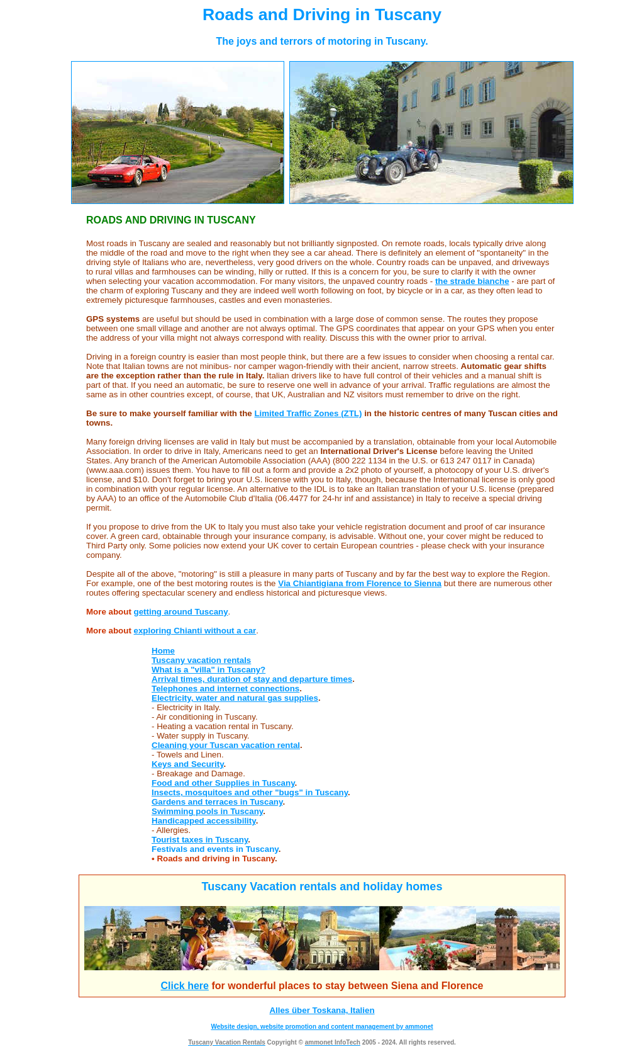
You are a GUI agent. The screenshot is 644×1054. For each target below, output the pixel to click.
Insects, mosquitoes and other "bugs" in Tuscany (250, 792)
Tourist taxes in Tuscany (200, 839)
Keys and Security (188, 764)
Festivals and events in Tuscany (215, 849)
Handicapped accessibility (204, 820)
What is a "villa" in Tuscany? (208, 669)
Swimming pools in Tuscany (207, 811)
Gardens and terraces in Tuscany (217, 802)
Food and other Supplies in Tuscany (223, 783)
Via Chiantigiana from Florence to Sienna (359, 583)
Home (163, 650)
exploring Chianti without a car (195, 630)
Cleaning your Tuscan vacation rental (226, 745)
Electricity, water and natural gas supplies (235, 698)
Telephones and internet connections (225, 688)
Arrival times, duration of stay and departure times (252, 679)
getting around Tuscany (181, 611)
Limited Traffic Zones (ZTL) (308, 413)
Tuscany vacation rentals (201, 660)
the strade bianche (472, 281)
